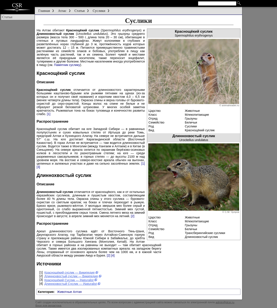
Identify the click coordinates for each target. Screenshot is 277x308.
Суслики (99, 11)
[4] (112, 255)
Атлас (62, 11)
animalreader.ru (230, 105)
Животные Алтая (69, 292)
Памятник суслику (67, 65)
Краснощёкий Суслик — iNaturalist (70, 280)
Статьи (79, 11)
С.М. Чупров (232, 212)
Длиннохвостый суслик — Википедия (72, 276)
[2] (132, 216)
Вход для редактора (48, 305)
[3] (38, 167)
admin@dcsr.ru (225, 302)
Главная (44, 11)
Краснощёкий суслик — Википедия (71, 272)
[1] (48, 114)
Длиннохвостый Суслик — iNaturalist (72, 284)
